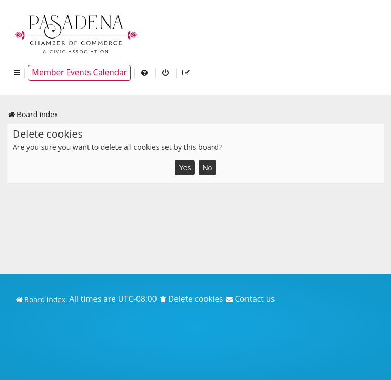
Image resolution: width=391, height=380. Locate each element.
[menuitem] (145, 73)
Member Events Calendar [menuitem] (79, 72)
